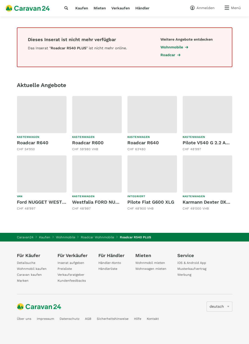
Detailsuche (26, 263)
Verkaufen (120, 8)
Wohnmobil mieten (150, 263)
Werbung (184, 274)
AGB (88, 318)
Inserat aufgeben (71, 263)
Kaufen (81, 8)
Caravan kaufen (29, 274)
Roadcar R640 (32, 142)
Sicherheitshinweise (112, 318)
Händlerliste (107, 268)
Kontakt (153, 318)
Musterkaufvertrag (191, 268)
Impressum (45, 318)
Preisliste (65, 268)
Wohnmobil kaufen (32, 268)
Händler (142, 8)
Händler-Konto (109, 263)
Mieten (100, 8)
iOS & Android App (191, 263)
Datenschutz (69, 318)
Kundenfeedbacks (72, 280)
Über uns (24, 318)
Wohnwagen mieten (150, 268)
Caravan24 (25, 237)
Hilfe (137, 318)
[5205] (219, 307)
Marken (23, 280)
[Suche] (67, 8)
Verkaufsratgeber (71, 274)
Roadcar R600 (88, 142)
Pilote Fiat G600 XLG (150, 202)
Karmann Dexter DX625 (208, 202)
